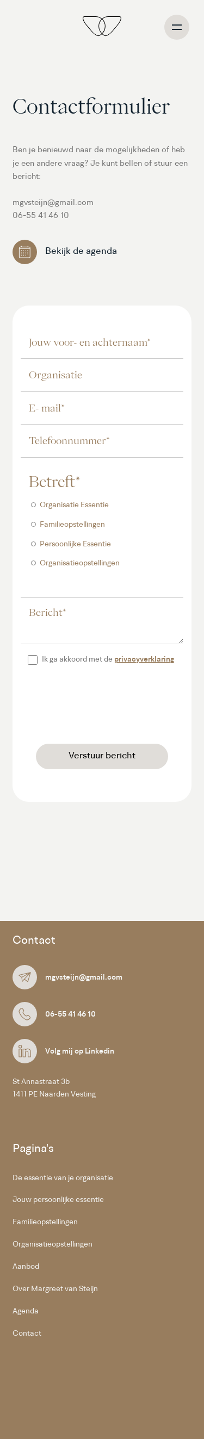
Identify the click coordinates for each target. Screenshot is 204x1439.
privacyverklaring (144, 659)
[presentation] (103, 706)
